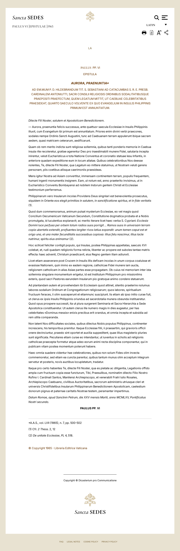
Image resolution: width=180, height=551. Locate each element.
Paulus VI (20, 26)
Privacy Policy (109, 541)
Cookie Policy (90, 541)
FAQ (61, 541)
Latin (154, 26)
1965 (50, 26)
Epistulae (38, 26)
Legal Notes (73, 541)
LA (90, 48)
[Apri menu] (164, 18)
